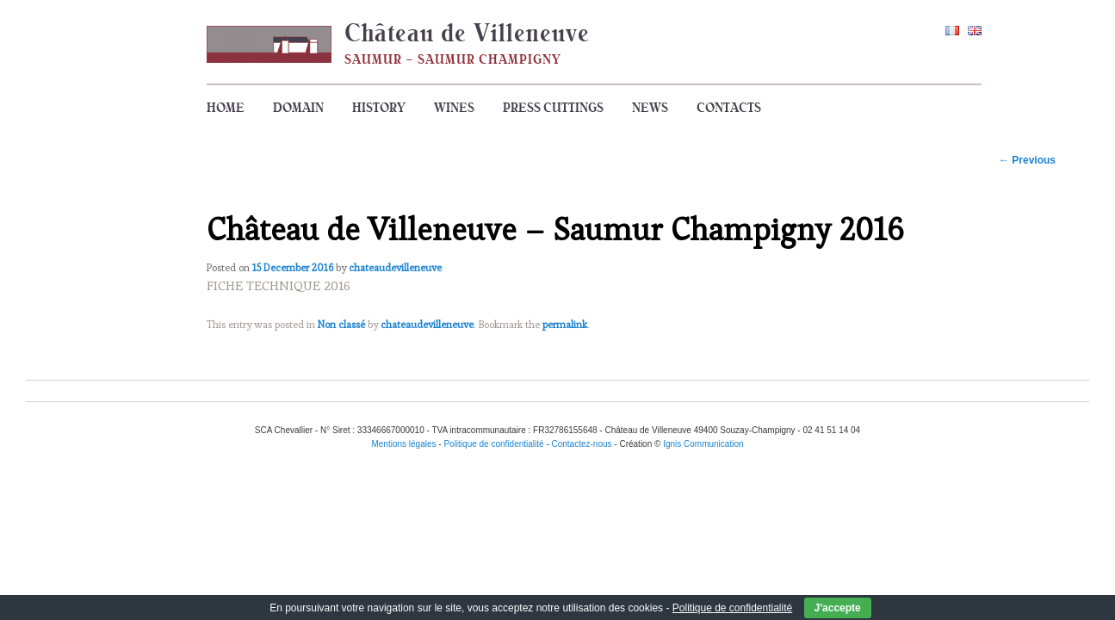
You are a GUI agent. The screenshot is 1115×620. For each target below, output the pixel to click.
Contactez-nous (582, 444)
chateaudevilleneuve (395, 267)
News (650, 107)
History (379, 107)
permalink (564, 324)
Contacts (729, 107)
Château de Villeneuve (467, 32)
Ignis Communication (703, 444)
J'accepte (838, 608)
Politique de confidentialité (732, 608)
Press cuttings (553, 107)
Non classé (341, 324)
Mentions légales (403, 444)
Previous (1027, 160)
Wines (454, 107)
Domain (298, 107)
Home (226, 107)
